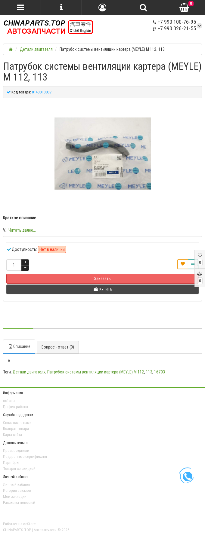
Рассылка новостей (19, 502)
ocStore (29, 523)
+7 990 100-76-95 (174, 21)
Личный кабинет (16, 484)
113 (149, 372)
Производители (16, 450)
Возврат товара (16, 428)
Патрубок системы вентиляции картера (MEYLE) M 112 (95, 372)
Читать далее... (22, 230)
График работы (15, 406)
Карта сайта (12, 434)
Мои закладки (14, 496)
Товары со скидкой (19, 468)
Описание (19, 346)
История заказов (17, 490)
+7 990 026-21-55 (174, 28)
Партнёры (11, 462)
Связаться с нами (17, 422)
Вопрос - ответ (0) (58, 347)
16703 (159, 372)
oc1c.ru (9, 400)
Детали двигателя (29, 372)
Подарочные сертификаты (25, 456)
